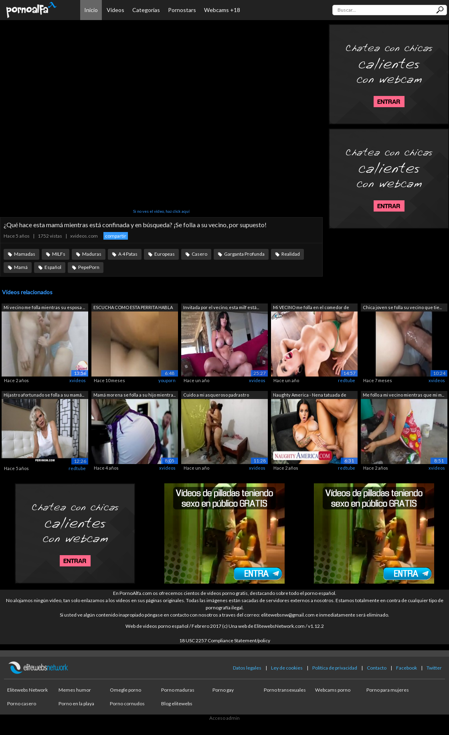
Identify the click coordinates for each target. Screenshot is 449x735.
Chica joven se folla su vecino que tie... (402, 307)
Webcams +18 (222, 9)
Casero (199, 254)
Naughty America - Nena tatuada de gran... (309, 395)
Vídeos (115, 9)
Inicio (91, 9)
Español (52, 267)
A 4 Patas (128, 254)
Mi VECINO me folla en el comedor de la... (311, 308)
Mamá (21, 267)
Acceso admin (224, 718)
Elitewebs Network (27, 690)
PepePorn (88, 267)
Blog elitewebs (176, 703)
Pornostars (182, 9)
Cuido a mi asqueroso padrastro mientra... (216, 395)
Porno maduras (177, 690)
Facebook (406, 668)
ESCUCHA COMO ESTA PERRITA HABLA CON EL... (133, 308)
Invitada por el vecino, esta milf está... (221, 307)
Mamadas (24, 254)
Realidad (290, 254)
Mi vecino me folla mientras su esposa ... (44, 307)
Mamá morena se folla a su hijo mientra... (134, 394)
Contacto (376, 668)
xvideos (77, 380)
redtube (346, 380)
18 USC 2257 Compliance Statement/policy (224, 640)
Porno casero (21, 703)
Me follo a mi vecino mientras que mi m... (403, 394)
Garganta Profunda (244, 254)
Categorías (146, 9)
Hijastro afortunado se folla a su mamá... (44, 394)
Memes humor (75, 690)
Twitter (434, 668)
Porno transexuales (285, 690)
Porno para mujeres (387, 690)
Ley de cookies (287, 668)
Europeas (164, 254)
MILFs (58, 254)
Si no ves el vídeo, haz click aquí (161, 211)
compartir (115, 236)
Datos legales (247, 668)
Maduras (91, 254)
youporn (167, 380)
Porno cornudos (127, 703)
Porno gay (223, 690)
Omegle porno (125, 690)
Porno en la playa (76, 703)
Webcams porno (332, 690)
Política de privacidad (334, 668)
